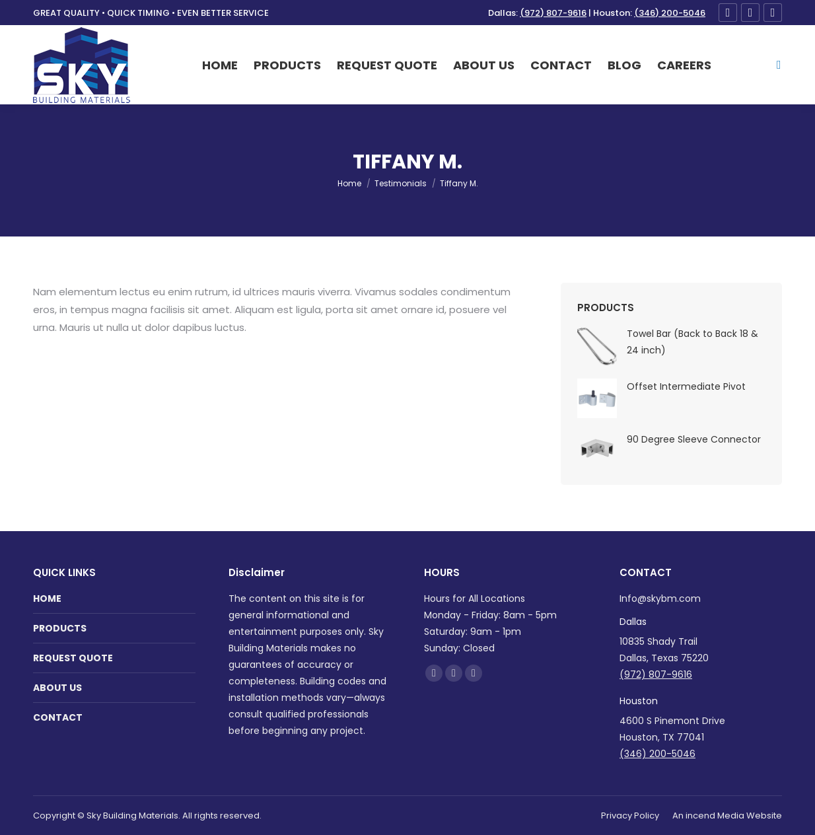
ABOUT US (57, 687)
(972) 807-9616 (553, 13)
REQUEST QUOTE (73, 658)
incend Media (715, 815)
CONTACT (58, 717)
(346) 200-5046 (669, 13)
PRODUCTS (60, 628)
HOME (47, 598)
